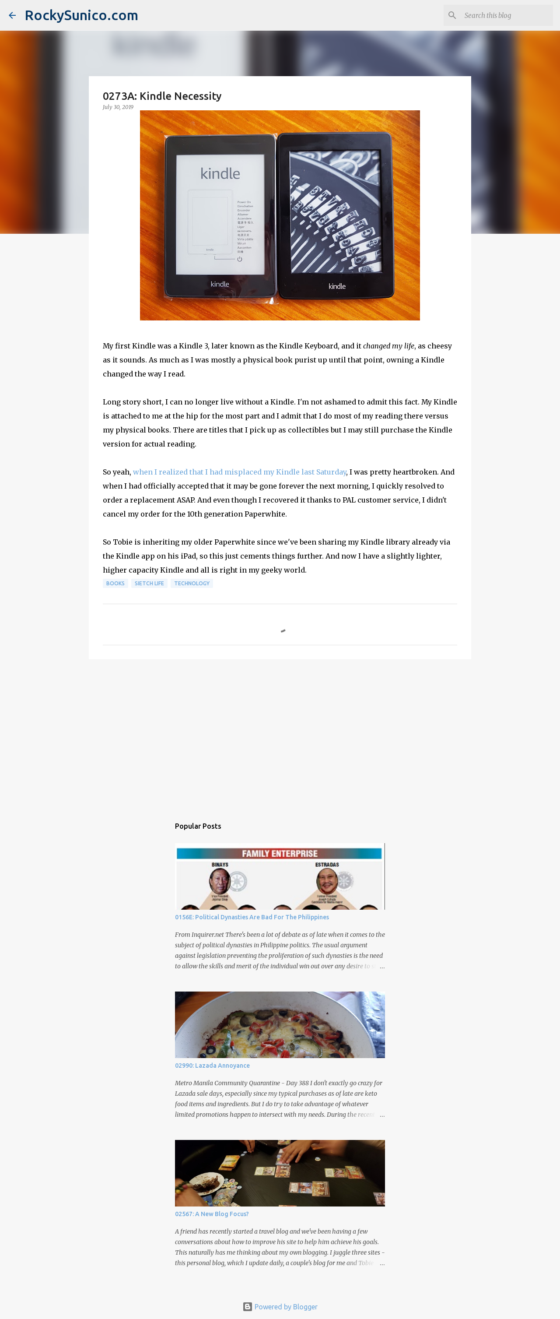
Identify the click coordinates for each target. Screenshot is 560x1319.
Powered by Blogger (280, 1307)
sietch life (149, 583)
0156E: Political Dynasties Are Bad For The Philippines (252, 917)
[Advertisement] (280, 733)
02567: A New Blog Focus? (212, 1213)
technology (192, 583)
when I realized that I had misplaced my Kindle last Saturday (239, 472)
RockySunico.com (81, 15)
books (115, 583)
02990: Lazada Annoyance (212, 1065)
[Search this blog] (507, 15)
